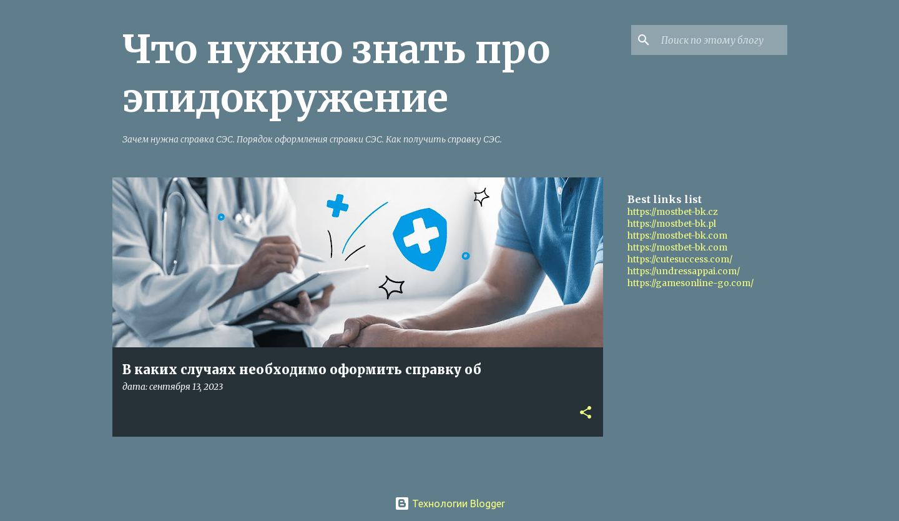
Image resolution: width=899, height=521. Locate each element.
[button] (585, 413)
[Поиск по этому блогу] (721, 40)
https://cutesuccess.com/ (679, 259)
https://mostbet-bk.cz (672, 211)
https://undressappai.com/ (683, 271)
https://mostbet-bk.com (677, 235)
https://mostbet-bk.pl (671, 223)
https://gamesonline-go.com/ (690, 283)
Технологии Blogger (450, 503)
